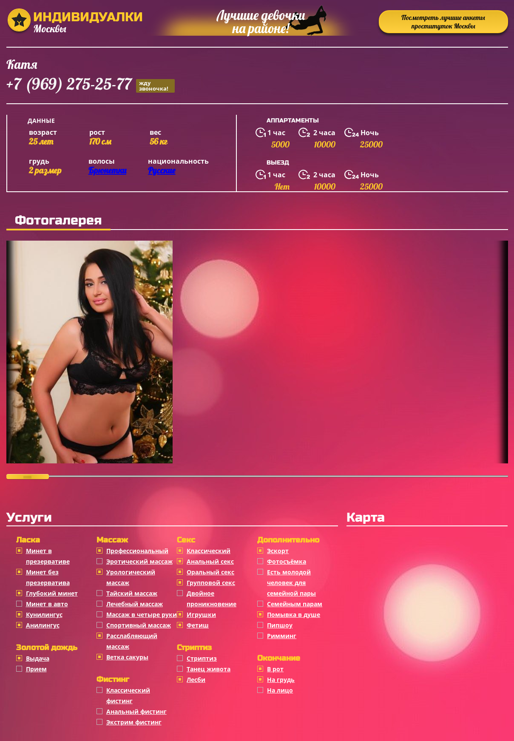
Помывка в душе (293, 614)
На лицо (280, 690)
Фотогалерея (58, 220)
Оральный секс (210, 572)
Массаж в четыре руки (141, 614)
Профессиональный (137, 551)
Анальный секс (210, 561)
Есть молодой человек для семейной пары (291, 582)
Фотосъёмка (286, 561)
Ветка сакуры (127, 657)
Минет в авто (47, 604)
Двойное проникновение (211, 598)
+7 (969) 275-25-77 (90, 85)
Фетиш (198, 625)
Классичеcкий (208, 551)
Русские (161, 170)
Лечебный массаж (134, 604)
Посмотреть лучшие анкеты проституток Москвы (443, 21)
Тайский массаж (131, 593)
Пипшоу (279, 625)
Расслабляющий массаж (131, 641)
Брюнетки (107, 170)
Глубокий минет (52, 593)
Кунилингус (44, 614)
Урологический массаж (130, 577)
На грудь (281, 680)
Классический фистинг (128, 695)
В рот (275, 669)
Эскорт (278, 551)
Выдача (37, 658)
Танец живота (208, 669)
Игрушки (201, 614)
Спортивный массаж (138, 625)
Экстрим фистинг (134, 722)
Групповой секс (211, 583)
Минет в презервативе (48, 556)
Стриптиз (202, 658)
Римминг (281, 636)
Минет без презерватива (48, 577)
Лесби (196, 680)
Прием (36, 669)
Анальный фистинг (136, 711)
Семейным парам (294, 604)
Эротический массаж (139, 561)
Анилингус (43, 625)
